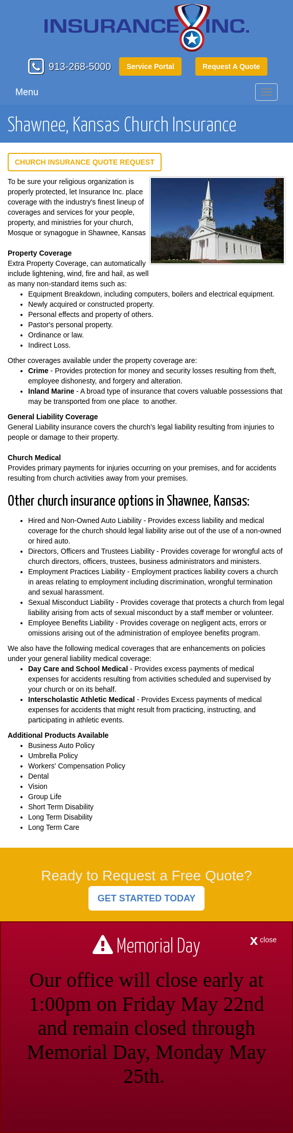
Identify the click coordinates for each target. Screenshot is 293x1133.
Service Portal (150, 66)
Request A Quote (231, 66)
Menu (26, 92)
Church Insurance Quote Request (84, 162)
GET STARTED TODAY (147, 898)
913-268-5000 (80, 66)
